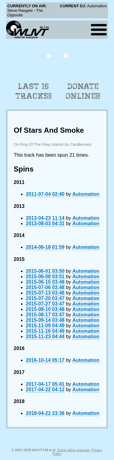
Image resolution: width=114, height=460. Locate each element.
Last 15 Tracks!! (34, 91)
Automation (85, 194)
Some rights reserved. (73, 450)
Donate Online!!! (83, 91)
